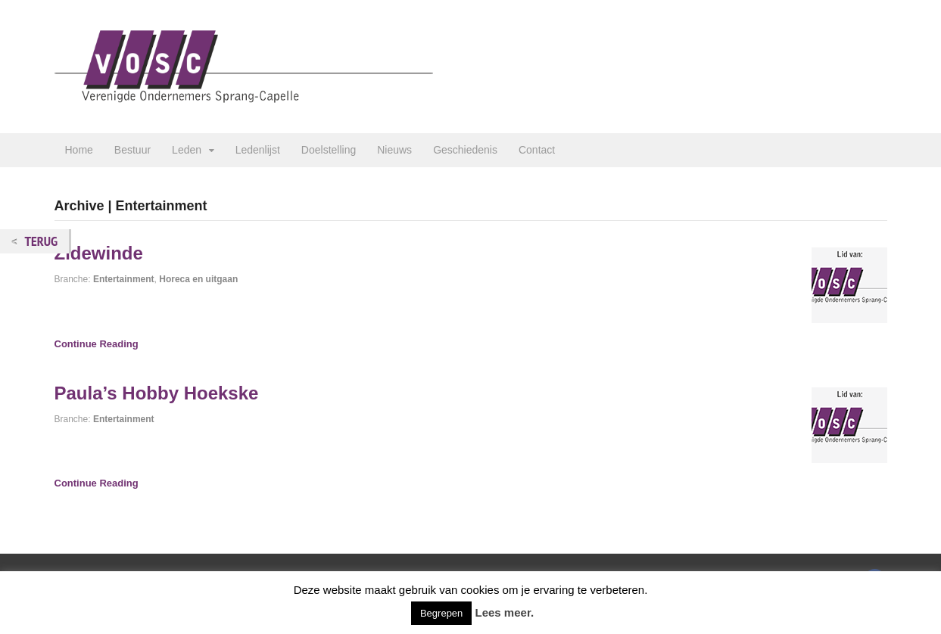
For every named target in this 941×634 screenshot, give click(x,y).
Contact (537, 150)
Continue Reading (97, 344)
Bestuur (132, 150)
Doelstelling (328, 150)
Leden (186, 150)
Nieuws (394, 150)
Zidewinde (99, 253)
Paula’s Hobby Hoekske (157, 393)
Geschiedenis (465, 150)
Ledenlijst (257, 150)
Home (79, 150)
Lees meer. (504, 612)
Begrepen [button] (441, 613)
